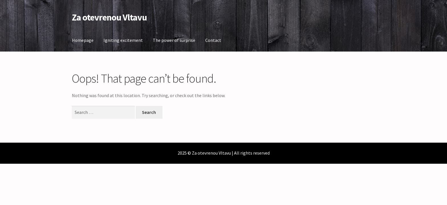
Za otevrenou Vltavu (109, 17)
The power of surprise (174, 40)
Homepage (83, 40)
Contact (213, 40)
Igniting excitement (123, 40)
